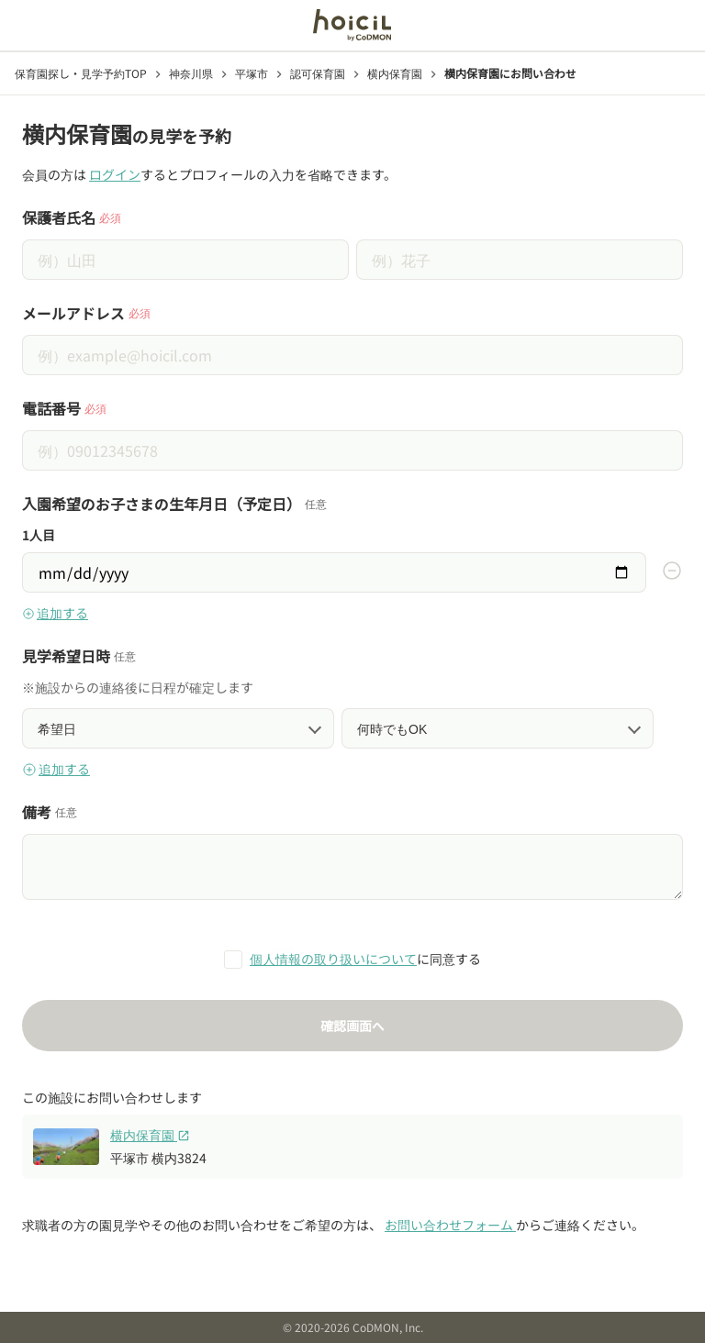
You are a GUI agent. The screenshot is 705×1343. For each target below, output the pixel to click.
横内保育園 (150, 1135)
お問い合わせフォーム (450, 1224)
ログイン (114, 174)
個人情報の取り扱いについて (333, 958)
